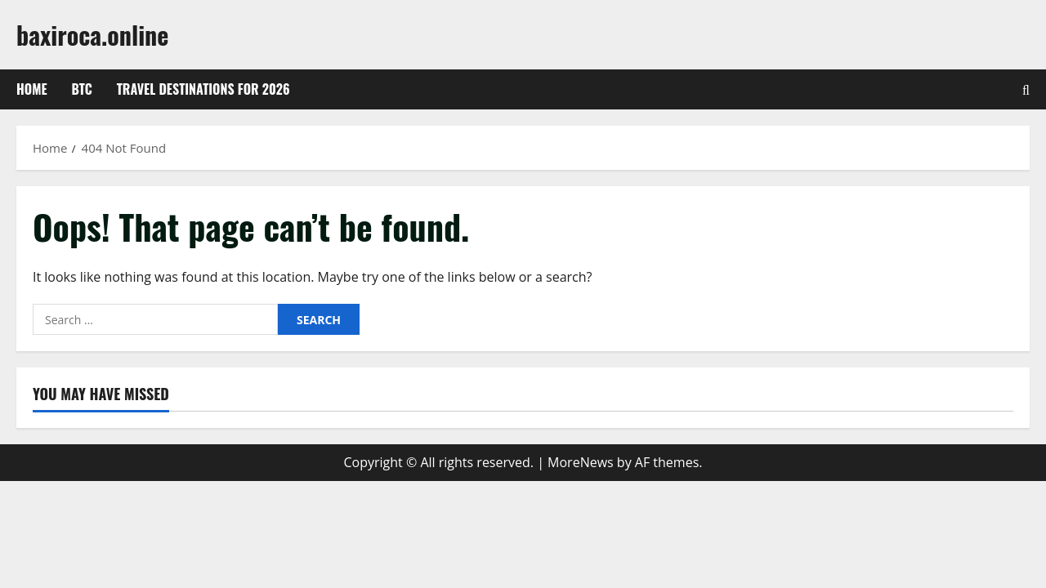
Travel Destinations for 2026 (203, 89)
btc (82, 89)
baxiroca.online (92, 34)
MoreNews (581, 462)
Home (31, 89)
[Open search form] (1026, 89)
